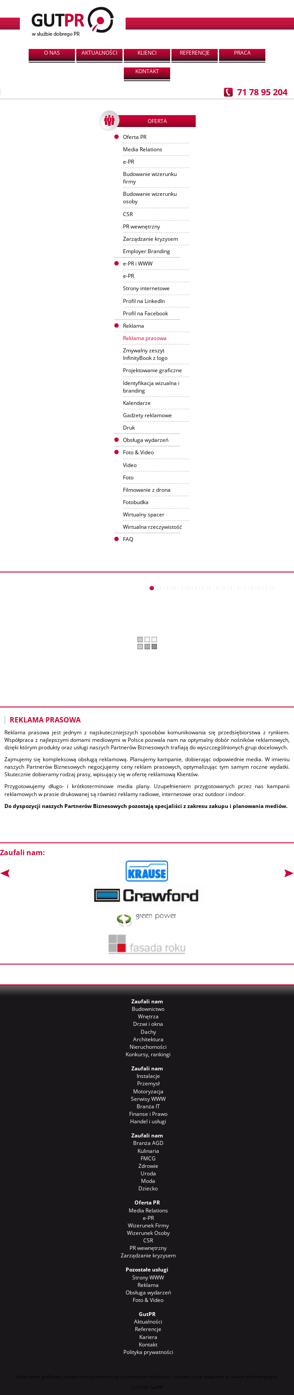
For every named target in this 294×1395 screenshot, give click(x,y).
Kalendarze (137, 403)
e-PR (128, 161)
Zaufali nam (147, 1001)
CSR (128, 214)
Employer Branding (146, 251)
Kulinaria (148, 1151)
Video (130, 465)
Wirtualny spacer (143, 514)
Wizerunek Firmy (148, 1225)
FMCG (148, 1158)
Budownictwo (148, 1009)
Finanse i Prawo (148, 1114)
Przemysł (148, 1083)
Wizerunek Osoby (148, 1233)
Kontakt (147, 71)
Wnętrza (148, 1016)
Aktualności (99, 52)
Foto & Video (148, 1300)
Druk (129, 427)
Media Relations (142, 149)
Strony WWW (148, 1277)
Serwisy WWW (148, 1099)
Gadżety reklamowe (147, 415)
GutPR (147, 1314)
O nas (52, 52)
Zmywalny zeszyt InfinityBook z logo (145, 354)
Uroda (148, 1173)
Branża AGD (148, 1143)
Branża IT (148, 1106)
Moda (148, 1181)
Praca (242, 52)
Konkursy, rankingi (148, 1054)
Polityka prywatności (148, 1352)
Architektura (148, 1039)
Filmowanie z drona (147, 490)
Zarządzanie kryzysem (150, 239)
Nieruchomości (148, 1047)
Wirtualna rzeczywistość (152, 527)
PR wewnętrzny (141, 226)
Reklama (148, 1285)
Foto (128, 477)
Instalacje (148, 1076)
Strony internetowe (146, 288)
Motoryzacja (148, 1091)
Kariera (148, 1337)
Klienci (147, 52)
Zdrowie (148, 1166)
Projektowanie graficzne (152, 370)
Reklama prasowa (145, 338)
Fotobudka (136, 502)
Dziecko (148, 1188)
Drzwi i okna (148, 1024)
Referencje (195, 52)
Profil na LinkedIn (144, 301)
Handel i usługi (148, 1121)
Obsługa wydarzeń (145, 440)
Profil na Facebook (145, 313)
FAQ (128, 539)
